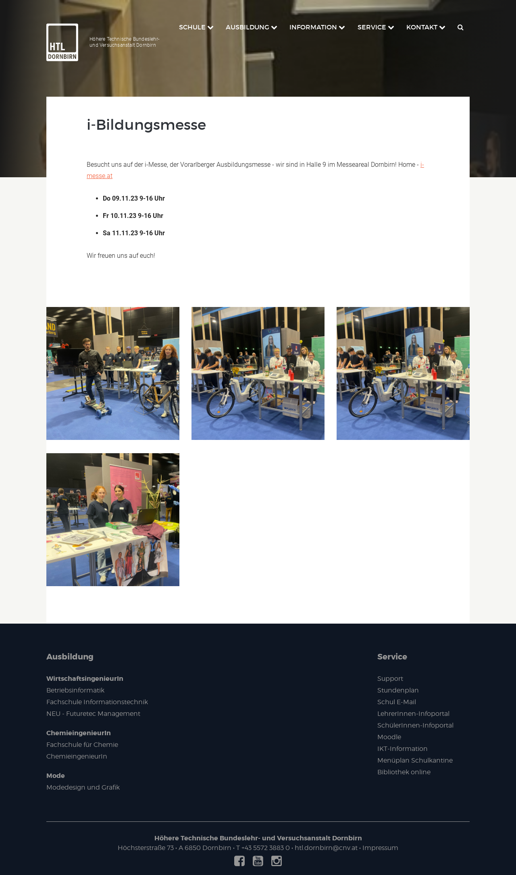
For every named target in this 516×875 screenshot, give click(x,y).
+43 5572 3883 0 (265, 848)
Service (392, 656)
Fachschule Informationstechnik (97, 702)
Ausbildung (70, 656)
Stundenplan (398, 690)
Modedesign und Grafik (83, 787)
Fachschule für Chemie (82, 745)
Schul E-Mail (396, 702)
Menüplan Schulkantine (415, 760)
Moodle (389, 737)
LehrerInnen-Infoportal (413, 713)
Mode (55, 775)
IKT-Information (402, 749)
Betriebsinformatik (75, 690)
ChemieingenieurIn (78, 733)
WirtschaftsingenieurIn (84, 678)
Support (390, 678)
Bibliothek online (404, 772)
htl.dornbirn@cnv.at (326, 848)
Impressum (380, 848)
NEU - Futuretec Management (93, 713)
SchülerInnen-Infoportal (415, 725)
